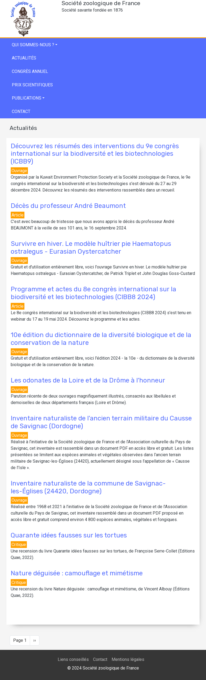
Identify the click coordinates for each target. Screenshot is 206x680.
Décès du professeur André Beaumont (68, 206)
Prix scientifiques (32, 84)
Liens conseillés (73, 659)
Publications (26, 98)
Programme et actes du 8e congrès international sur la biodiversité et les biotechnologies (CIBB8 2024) (93, 293)
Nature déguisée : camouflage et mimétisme (77, 573)
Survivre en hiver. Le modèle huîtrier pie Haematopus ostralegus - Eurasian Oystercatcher (91, 247)
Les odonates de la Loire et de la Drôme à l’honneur (88, 380)
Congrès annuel (30, 71)
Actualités (24, 58)
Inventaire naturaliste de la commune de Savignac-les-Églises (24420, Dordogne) (88, 487)
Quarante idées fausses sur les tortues (69, 535)
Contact (21, 111)
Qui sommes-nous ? (33, 44)
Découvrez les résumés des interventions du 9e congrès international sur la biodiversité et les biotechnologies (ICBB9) (95, 153)
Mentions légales (128, 659)
